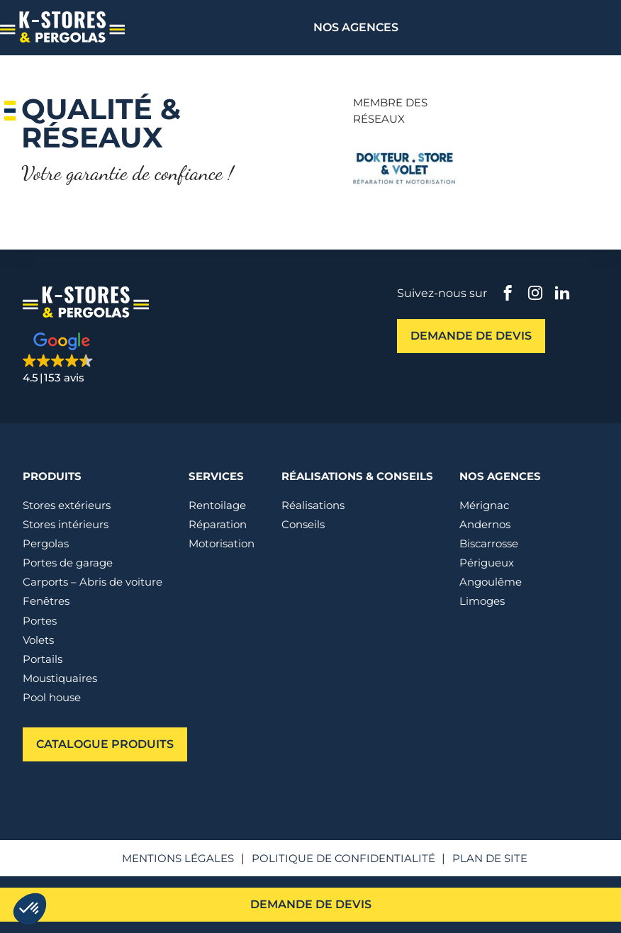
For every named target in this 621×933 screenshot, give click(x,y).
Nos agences (355, 27)
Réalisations (313, 505)
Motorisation (221, 543)
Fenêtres (46, 601)
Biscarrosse (488, 543)
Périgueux (486, 562)
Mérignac (484, 505)
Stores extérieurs (67, 505)
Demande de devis (310, 904)
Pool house (52, 697)
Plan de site (489, 858)
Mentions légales (178, 858)
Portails (42, 659)
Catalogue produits (105, 744)
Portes (40, 620)
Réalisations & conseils (357, 476)
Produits (52, 476)
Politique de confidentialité (343, 858)
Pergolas (46, 543)
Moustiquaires (60, 678)
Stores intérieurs (65, 524)
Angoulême (490, 581)
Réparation (218, 524)
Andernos (484, 524)
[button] (101, 359)
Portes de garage (68, 562)
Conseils (303, 524)
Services (216, 476)
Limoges (482, 601)
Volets (38, 640)
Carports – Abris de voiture (92, 581)
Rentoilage (217, 505)
